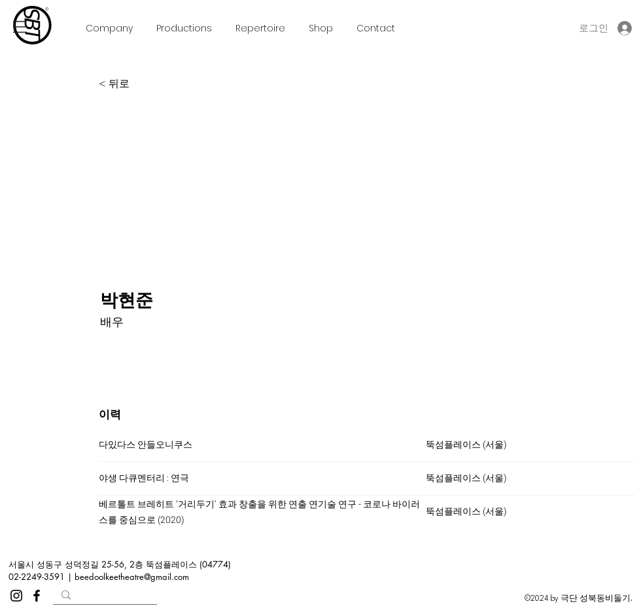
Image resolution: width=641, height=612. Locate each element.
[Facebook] (36, 595)
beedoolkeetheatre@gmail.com (132, 577)
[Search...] (104, 598)
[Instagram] (16, 595)
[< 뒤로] (142, 84)
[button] (20, 27)
